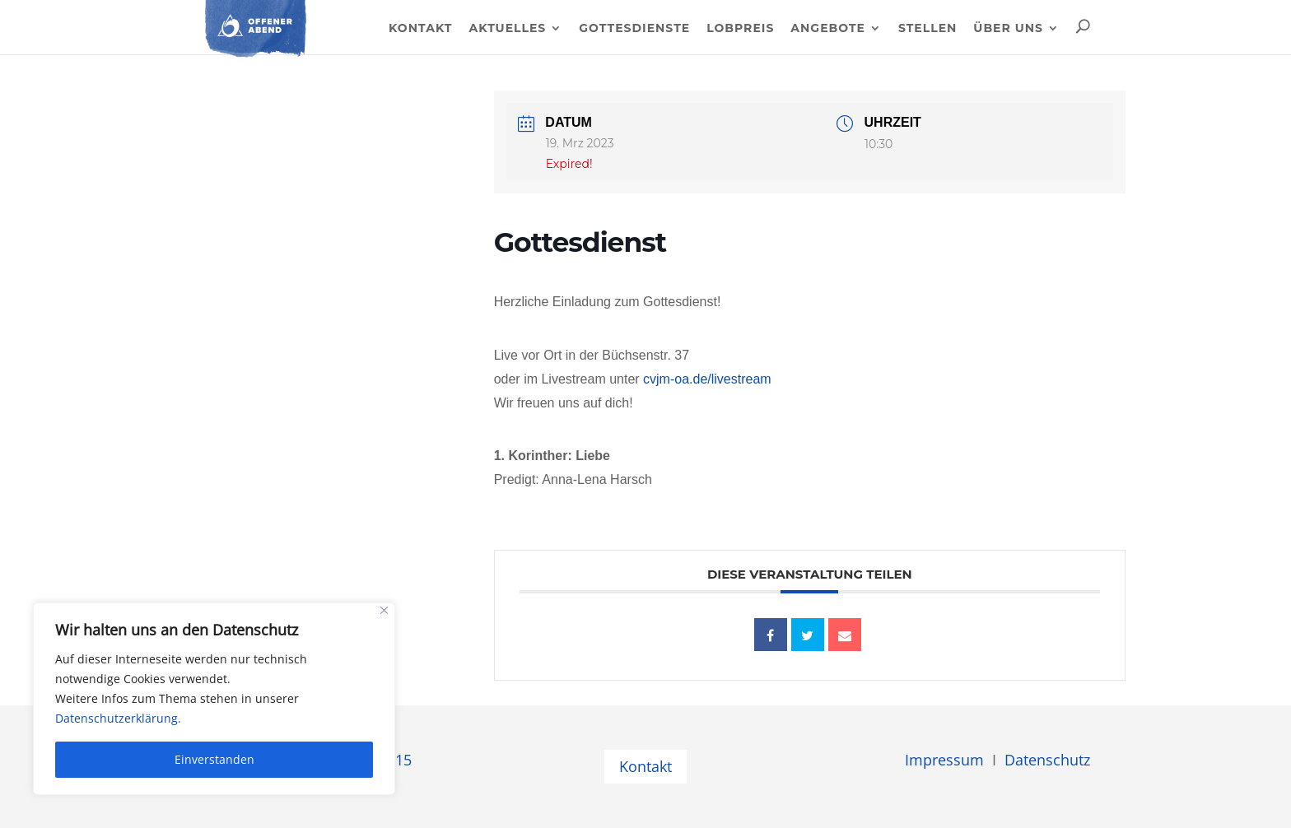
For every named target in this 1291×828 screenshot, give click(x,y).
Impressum (944, 760)
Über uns (1008, 28)
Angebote (827, 28)
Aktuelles (507, 28)
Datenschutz (1047, 760)
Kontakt (420, 28)
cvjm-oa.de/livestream (707, 379)
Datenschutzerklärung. (118, 718)
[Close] (384, 610)
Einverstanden (214, 759)
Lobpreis (740, 28)
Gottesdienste (634, 28)
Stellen (927, 28)
